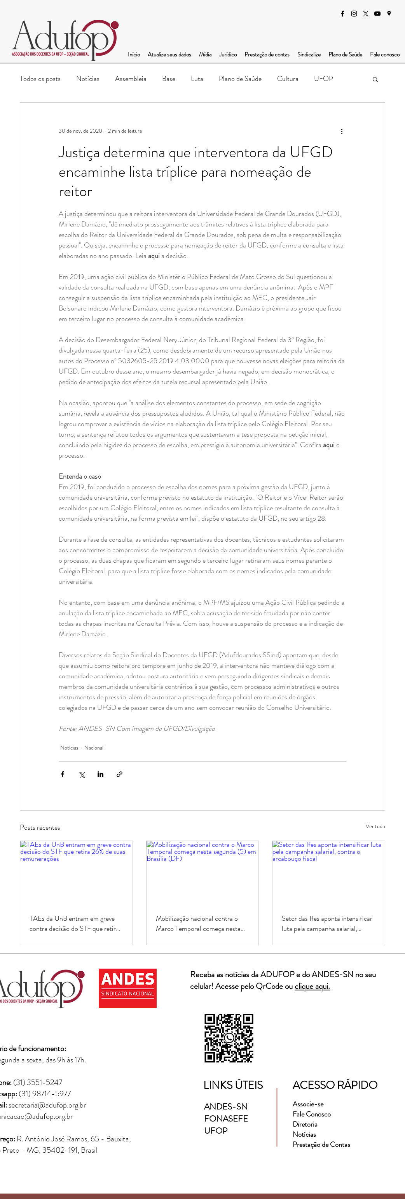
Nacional (93, 747)
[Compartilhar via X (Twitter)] (81, 774)
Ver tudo (375, 826)
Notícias (88, 79)
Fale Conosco (312, 1114)
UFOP (323, 79)
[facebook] (342, 14)
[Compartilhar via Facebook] (62, 774)
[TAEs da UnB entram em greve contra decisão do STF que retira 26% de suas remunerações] (76, 872)
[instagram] (354, 14)
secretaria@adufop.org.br (47, 1105)
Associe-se (308, 1104)
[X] (366, 14)
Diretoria (306, 1124)
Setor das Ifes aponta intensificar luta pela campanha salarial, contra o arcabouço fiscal (327, 923)
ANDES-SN (227, 1107)
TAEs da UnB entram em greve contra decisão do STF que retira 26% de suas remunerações (74, 923)
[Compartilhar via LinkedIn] (100, 774)
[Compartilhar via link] (119, 774)
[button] (375, 79)
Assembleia (131, 79)
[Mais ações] (341, 130)
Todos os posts (40, 79)
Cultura (288, 79)
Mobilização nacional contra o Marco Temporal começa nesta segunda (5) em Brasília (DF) (198, 923)
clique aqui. (312, 986)
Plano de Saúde (240, 79)
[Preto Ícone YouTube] (377, 14)
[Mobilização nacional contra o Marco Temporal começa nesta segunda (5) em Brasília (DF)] (203, 872)
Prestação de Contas (321, 1144)
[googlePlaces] (389, 14)
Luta (197, 79)
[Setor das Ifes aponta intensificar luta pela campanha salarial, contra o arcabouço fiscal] (328, 872)
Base (168, 79)
